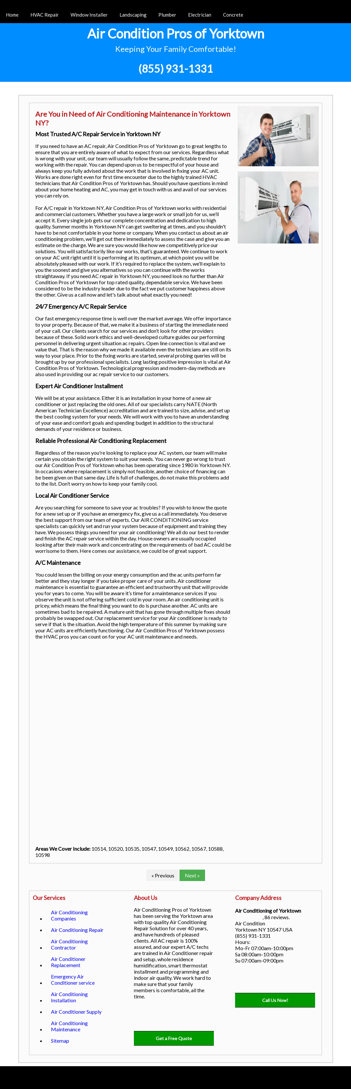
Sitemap (60, 1040)
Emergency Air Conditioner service (73, 979)
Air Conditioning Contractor (69, 944)
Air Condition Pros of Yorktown (175, 33)
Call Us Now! (275, 1000)
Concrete (233, 15)
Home (12, 15)
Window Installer (89, 15)
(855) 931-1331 (175, 68)
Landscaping (133, 15)
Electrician (199, 15)
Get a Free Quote (174, 1038)
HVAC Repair (44, 15)
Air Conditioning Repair (77, 930)
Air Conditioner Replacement (68, 962)
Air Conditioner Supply (76, 1011)
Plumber (167, 15)
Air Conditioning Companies (69, 915)
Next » (192, 875)
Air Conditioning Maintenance (69, 1026)
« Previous (163, 875)
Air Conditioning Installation (69, 997)
